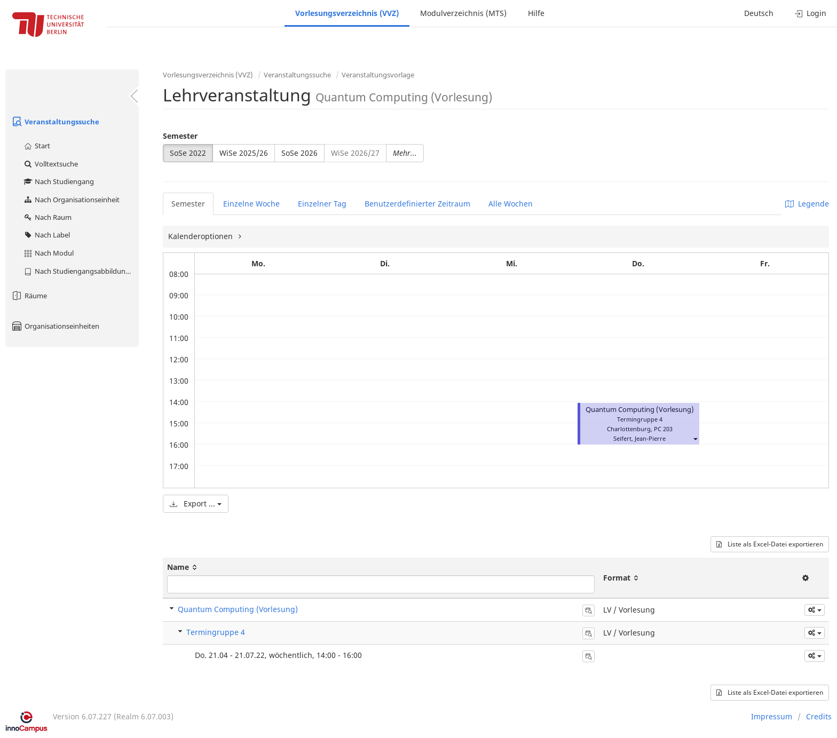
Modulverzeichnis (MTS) (463, 13)
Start (36, 145)
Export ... (196, 503)
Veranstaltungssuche (55, 121)
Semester (180, 136)
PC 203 (663, 429)
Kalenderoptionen (201, 236)
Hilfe (536, 13)
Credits (819, 716)
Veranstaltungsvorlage (378, 75)
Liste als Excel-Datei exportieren (769, 544)
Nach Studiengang (58, 181)
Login (810, 13)
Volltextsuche (50, 164)
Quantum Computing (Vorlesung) (640, 409)
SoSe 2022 (188, 153)
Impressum (771, 716)
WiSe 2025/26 (243, 153)
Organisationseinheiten (55, 326)
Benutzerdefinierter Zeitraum (417, 204)
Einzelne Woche (251, 204)
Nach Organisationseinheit (71, 199)
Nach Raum (47, 217)
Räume (29, 295)
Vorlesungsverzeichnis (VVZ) (347, 13)
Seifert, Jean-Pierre (639, 438)
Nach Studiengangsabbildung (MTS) (81, 271)
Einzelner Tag (322, 204)
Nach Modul (48, 253)
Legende (807, 204)
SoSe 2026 (299, 153)
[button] (695, 438)
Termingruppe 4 (215, 632)
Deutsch (758, 13)
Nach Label (46, 235)
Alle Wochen (510, 204)
